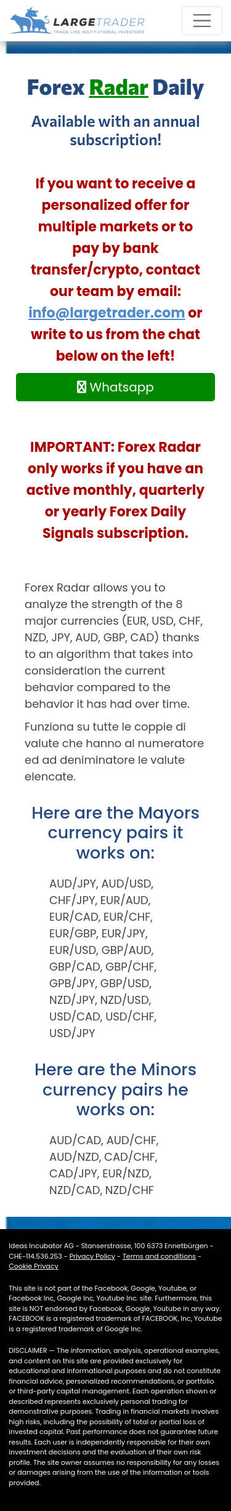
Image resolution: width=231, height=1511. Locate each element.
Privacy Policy (92, 1256)
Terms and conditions (159, 1256)
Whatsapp (115, 387)
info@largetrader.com (106, 313)
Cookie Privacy (33, 1266)
